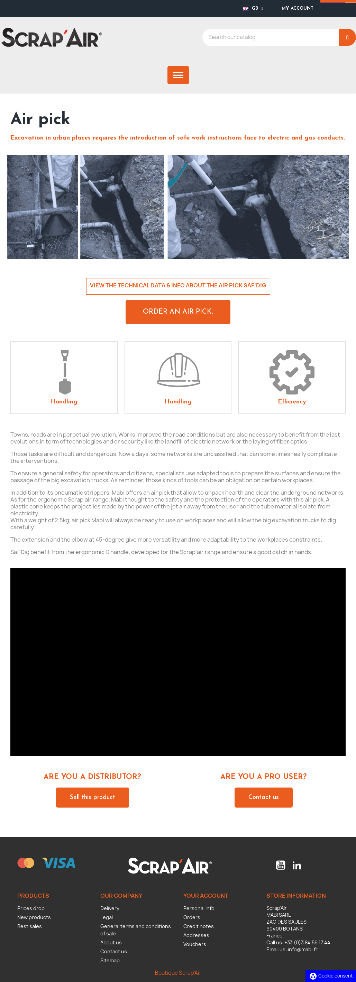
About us (111, 942)
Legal (106, 917)
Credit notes (198, 926)
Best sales (29, 926)
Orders (191, 917)
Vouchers (194, 944)
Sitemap (110, 960)
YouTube (280, 865)
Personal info (198, 908)
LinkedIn (297, 865)
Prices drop (31, 908)
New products (34, 917)
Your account (205, 895)
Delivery (109, 908)
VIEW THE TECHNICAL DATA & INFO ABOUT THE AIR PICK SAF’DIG (178, 285)
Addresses (196, 935)
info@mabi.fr (303, 949)
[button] (178, 312)
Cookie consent (331, 976)
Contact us (113, 951)
